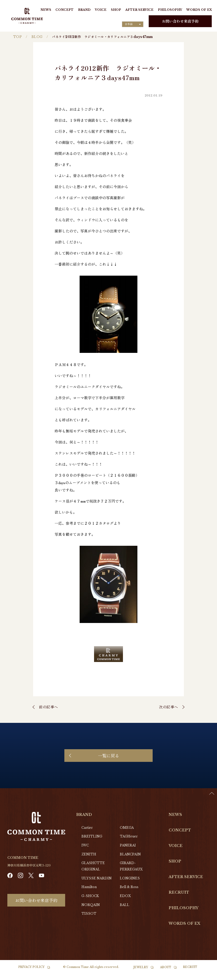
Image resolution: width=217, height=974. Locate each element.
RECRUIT (179, 892)
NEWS (45, 10)
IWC (85, 845)
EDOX (125, 896)
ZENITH (88, 854)
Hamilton (89, 887)
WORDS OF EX (199, 10)
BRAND (84, 10)
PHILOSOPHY (170, 10)
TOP (17, 37)
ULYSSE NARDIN (96, 878)
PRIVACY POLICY (31, 967)
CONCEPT (64, 10)
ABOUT (165, 967)
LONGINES (130, 878)
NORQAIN (90, 905)
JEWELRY (140, 967)
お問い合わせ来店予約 (180, 21)
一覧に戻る (108, 755)
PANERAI (128, 845)
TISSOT (88, 913)
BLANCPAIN (130, 854)
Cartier (87, 828)
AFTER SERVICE (139, 10)
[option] (203, 970)
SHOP (116, 10)
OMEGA (127, 828)
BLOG (37, 37)
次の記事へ (168, 706)
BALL (124, 905)
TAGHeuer (129, 836)
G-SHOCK (90, 896)
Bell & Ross (129, 887)
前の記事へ (48, 706)
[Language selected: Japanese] (132, 24)
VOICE (100, 10)
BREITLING (91, 836)
